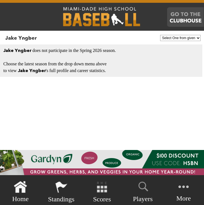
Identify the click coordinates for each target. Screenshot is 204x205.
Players (143, 190)
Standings (61, 192)
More (183, 191)
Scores (102, 192)
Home (20, 192)
